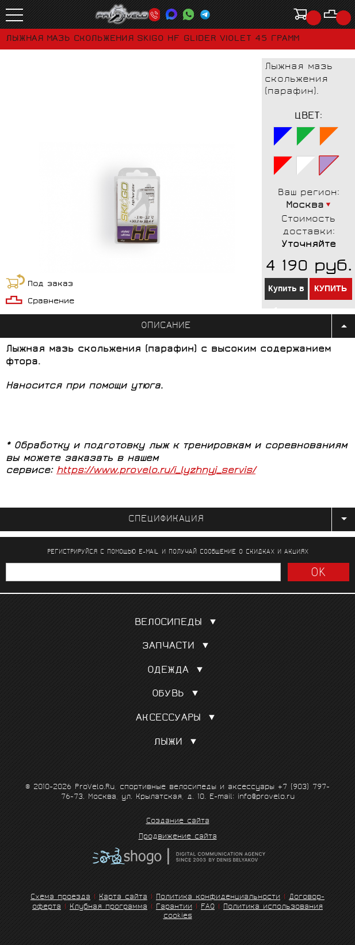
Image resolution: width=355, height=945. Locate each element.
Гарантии (174, 907)
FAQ (208, 907)
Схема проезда (60, 897)
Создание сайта (177, 821)
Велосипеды (178, 623)
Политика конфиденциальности (218, 897)
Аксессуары (178, 718)
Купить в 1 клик (286, 291)
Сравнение (51, 302)
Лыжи (177, 743)
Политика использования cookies (243, 912)
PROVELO (122, 14)
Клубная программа (108, 907)
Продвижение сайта (178, 837)
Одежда (177, 671)
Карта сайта (123, 897)
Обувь (177, 694)
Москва (305, 206)
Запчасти (177, 647)
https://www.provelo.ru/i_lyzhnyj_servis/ (155, 471)
